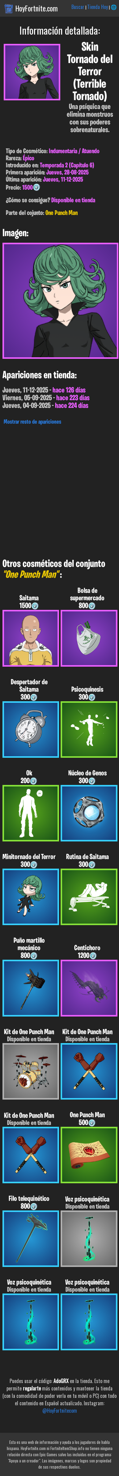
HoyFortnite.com (36, 8)
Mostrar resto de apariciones (32, 422)
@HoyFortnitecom (59, 1410)
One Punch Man (61, 213)
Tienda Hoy (97, 6)
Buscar (77, 6)
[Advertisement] (59, 490)
